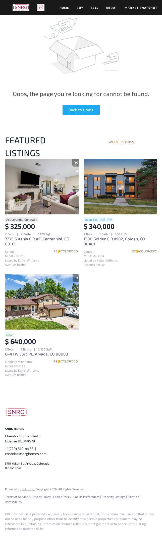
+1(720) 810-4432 (19, 448)
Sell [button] (94, 7)
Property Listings (113, 496)
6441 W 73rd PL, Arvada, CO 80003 (36, 353)
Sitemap (133, 496)
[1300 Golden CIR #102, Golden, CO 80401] (120, 186)
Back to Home (81, 109)
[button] (21, 7)
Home (64, 7)
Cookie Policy (62, 496)
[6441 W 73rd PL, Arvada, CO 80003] (42, 302)
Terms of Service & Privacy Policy (28, 496)
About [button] (111, 7)
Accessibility (13, 501)
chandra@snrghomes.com (25, 453)
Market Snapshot (141, 7)
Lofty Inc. (28, 489)
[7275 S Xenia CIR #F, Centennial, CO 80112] (42, 186)
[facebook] (11, 537)
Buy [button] (80, 7)
